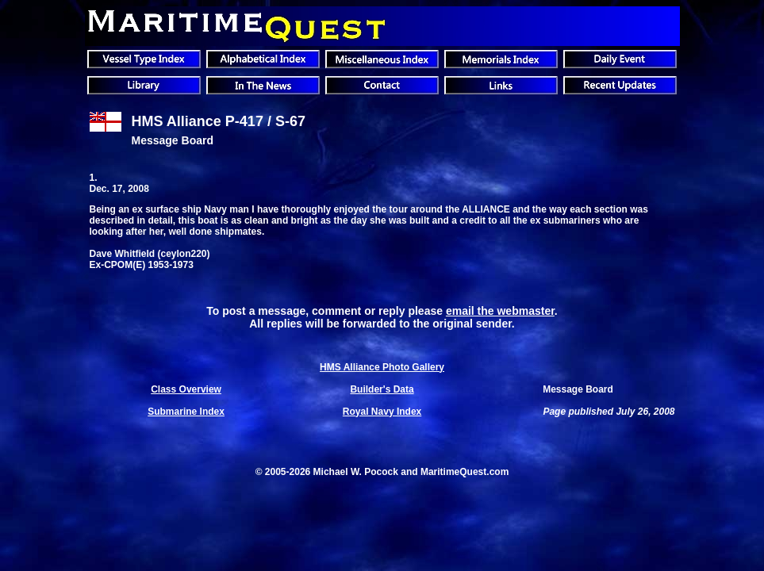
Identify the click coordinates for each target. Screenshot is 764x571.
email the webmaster (500, 311)
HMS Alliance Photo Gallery (382, 367)
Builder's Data (381, 389)
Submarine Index (186, 411)
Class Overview (186, 389)
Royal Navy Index (382, 411)
